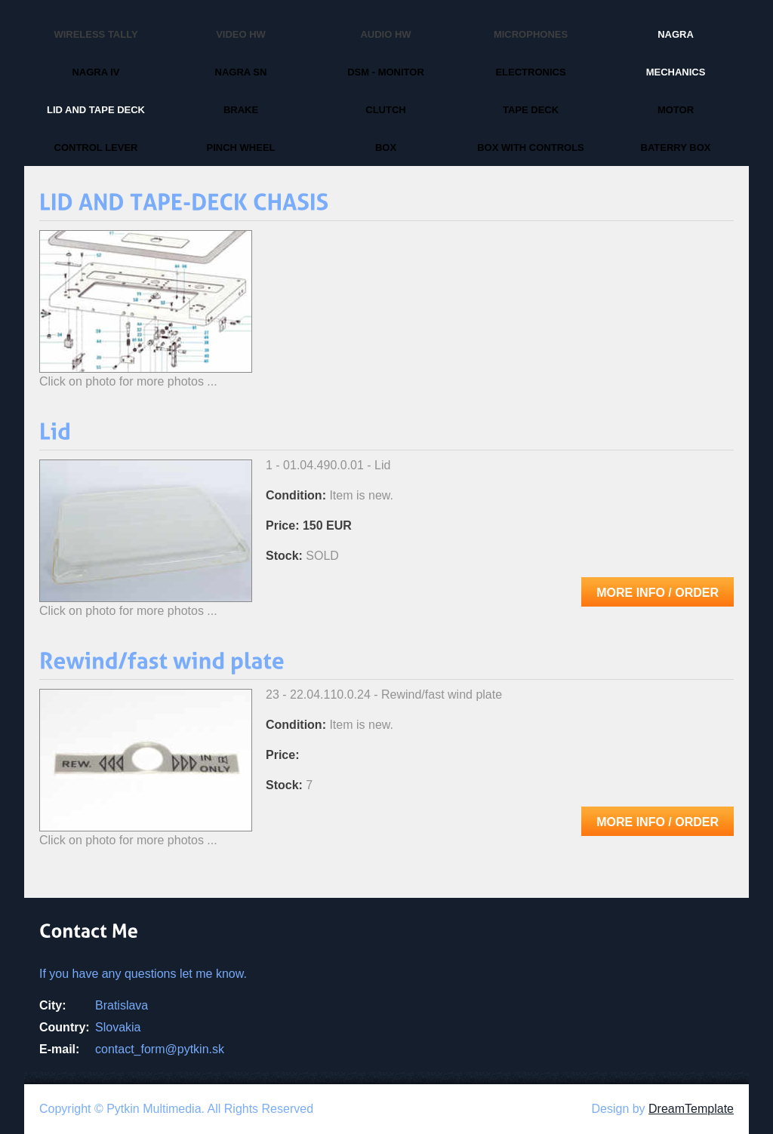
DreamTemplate (691, 1108)
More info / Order (657, 592)
